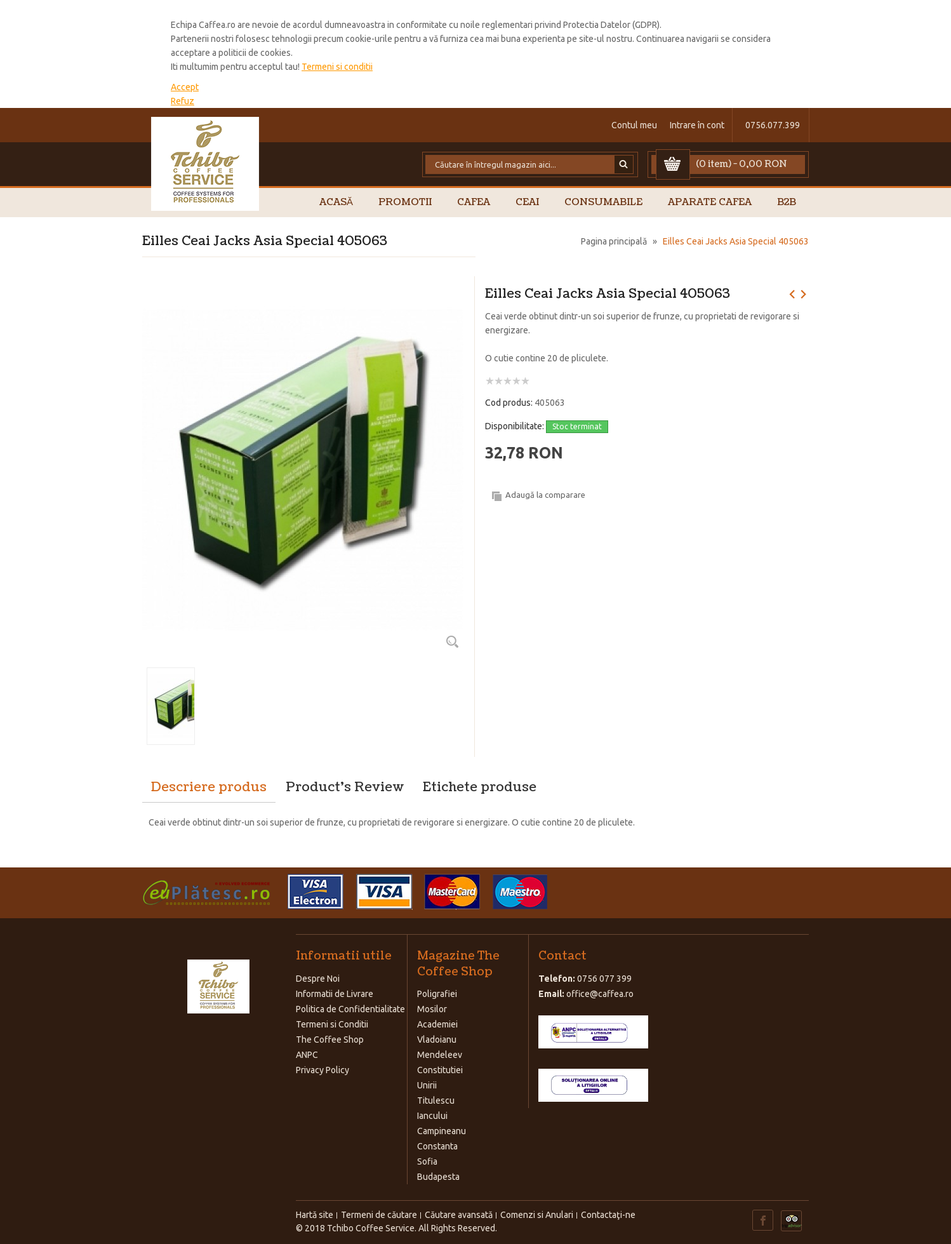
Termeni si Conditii (332, 1024)
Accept (185, 87)
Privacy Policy (322, 1070)
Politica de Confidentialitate (350, 1009)
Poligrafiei (437, 994)
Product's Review (345, 787)
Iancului (432, 1116)
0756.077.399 (772, 125)
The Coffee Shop (330, 1039)
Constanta (437, 1146)
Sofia (427, 1161)
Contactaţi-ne (608, 1215)
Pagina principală (614, 241)
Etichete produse (479, 787)
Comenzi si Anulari (536, 1215)
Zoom (452, 641)
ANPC (307, 1055)
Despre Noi (318, 978)
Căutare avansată (459, 1215)
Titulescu (436, 1100)
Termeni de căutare (379, 1215)
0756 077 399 (604, 978)
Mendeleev (439, 1055)
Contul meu (634, 125)
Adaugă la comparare (545, 494)
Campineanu (441, 1131)
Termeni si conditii (337, 67)
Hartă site (314, 1215)
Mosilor (432, 1009)
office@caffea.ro (600, 994)
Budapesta (438, 1177)
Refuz (182, 101)
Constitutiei (440, 1070)
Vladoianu (436, 1039)
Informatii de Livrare (334, 994)
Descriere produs (209, 787)
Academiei (437, 1024)
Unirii (427, 1085)
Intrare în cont (697, 125)
